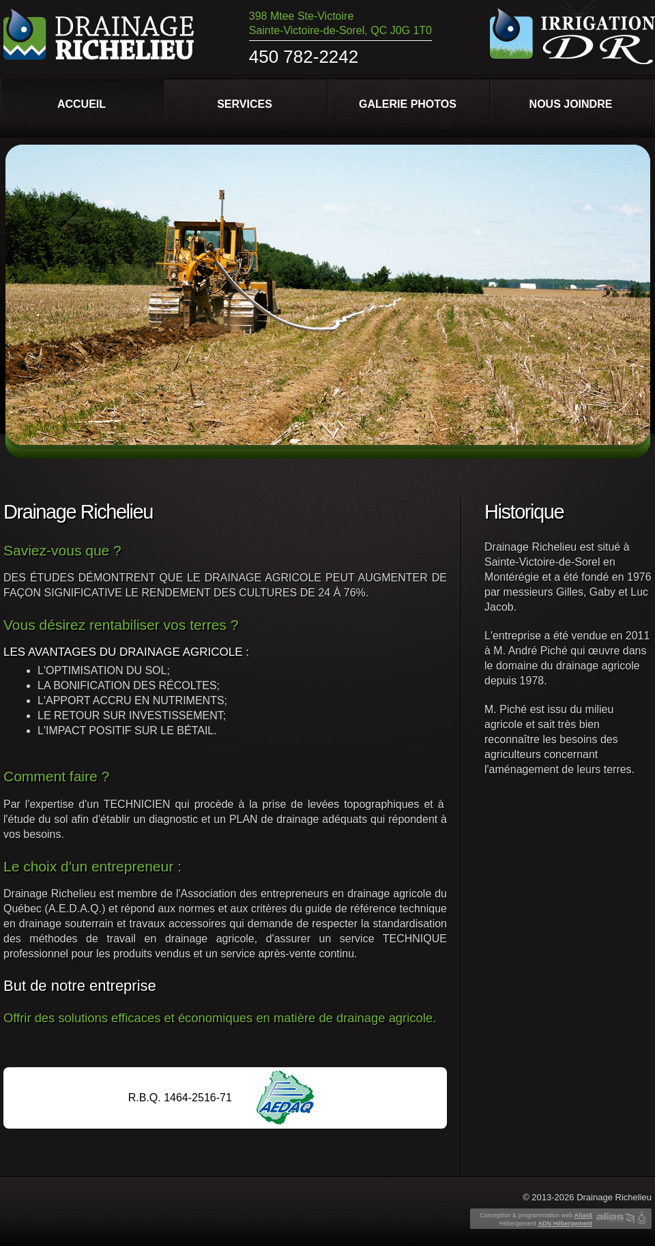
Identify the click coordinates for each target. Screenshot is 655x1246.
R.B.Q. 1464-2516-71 (180, 1097)
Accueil (81, 104)
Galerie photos (407, 104)
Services (244, 104)
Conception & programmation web (536, 1215)
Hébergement (545, 1223)
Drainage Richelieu (614, 1197)
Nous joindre (571, 104)
